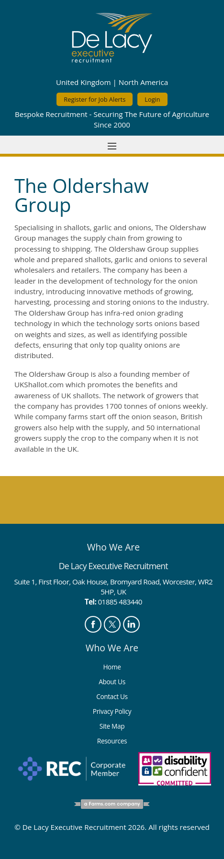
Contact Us (112, 696)
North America (143, 82)
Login (152, 99)
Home (112, 666)
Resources (112, 740)
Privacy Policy (112, 711)
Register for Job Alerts (94, 99)
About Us (112, 681)
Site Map (112, 726)
